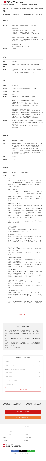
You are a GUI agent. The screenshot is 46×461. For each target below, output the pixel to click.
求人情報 (5, 429)
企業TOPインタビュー (7, 440)
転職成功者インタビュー (8, 437)
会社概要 (26, 434)
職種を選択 (9, 376)
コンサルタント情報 (7, 434)
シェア (15, 450)
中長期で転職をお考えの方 (23, 417)
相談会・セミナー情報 (7, 431)
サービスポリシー (28, 437)
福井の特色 (26, 426)
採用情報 (26, 440)
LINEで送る (32, 450)
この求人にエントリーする (23, 314)
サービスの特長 (6, 426)
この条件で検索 (23, 389)
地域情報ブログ (27, 429)
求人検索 (6, 4)
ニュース (26, 431)
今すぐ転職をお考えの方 (23, 411)
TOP (2, 4)
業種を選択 (9, 372)
